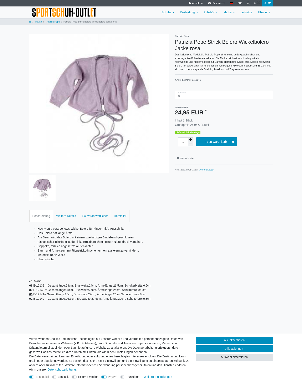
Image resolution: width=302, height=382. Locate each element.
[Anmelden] (194, 3)
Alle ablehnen (234, 348)
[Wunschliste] (257, 3)
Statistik (63, 376)
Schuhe (166, 12)
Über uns (264, 12)
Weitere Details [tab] (66, 216)
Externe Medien (88, 376)
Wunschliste (185, 158)
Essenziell (42, 376)
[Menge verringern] (190, 144)
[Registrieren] (215, 3)
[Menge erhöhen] (190, 139)
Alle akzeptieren (234, 340)
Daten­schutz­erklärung (61, 369)
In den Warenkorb (219, 142)
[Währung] (239, 3)
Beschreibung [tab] (41, 216)
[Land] (230, 3)
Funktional (133, 376)
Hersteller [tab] (120, 216)
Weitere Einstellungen (158, 376)
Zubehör (209, 12)
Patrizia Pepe (52, 21)
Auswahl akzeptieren (234, 357)
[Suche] (248, 3)
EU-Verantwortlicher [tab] (95, 216)
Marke (228, 12)
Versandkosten (206, 169)
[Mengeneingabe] (183, 141)
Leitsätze (246, 12)
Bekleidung (187, 12)
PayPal (112, 376)
